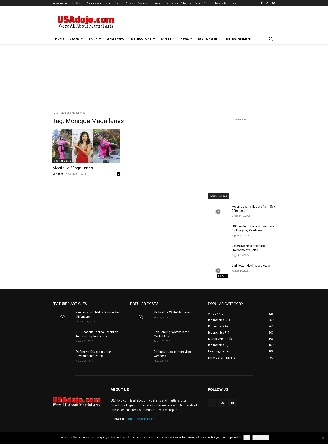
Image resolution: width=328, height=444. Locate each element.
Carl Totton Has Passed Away (251, 265)
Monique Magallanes (72, 168)
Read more (261, 437)
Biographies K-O (62, 160)
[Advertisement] (195, 21)
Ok (247, 437)
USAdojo (57, 173)
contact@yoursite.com (142, 419)
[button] (271, 39)
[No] (323, 438)
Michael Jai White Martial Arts (173, 312)
